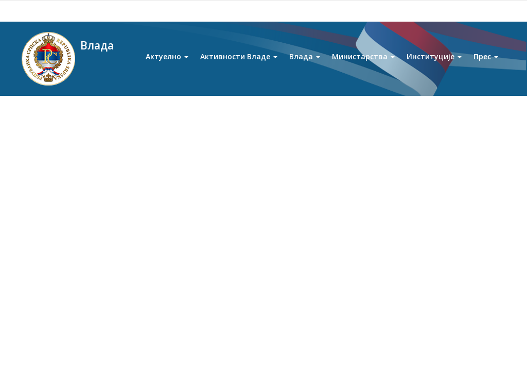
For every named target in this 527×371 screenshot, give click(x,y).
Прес (485, 61)
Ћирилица (309, 10)
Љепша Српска (55, 295)
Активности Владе (238, 61)
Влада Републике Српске (108, 112)
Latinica (346, 10)
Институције (434, 61)
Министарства (363, 61)
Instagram (129, 11)
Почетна (49, 112)
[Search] (450, 11)
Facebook (84, 11)
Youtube (61, 11)
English (377, 10)
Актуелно (167, 61)
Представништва (59, 317)
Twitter (107, 11)
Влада (304, 61)
